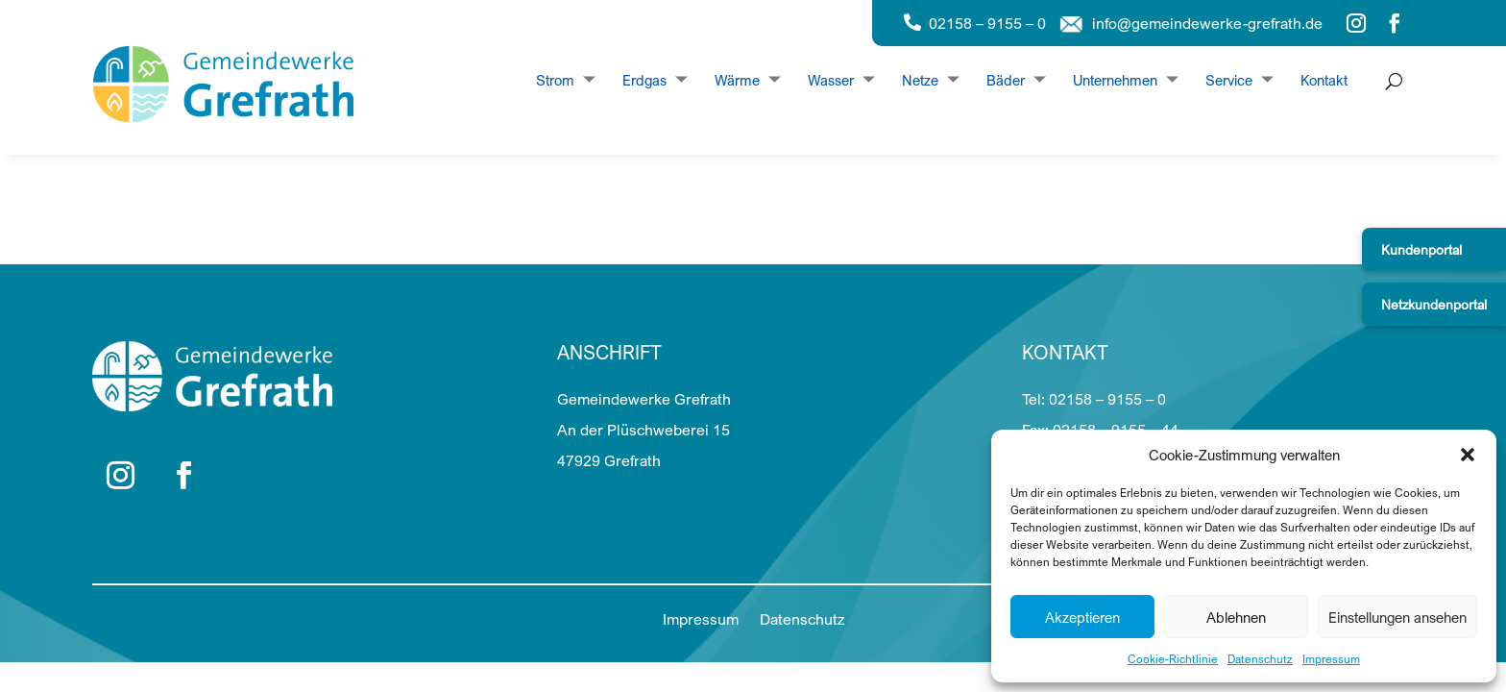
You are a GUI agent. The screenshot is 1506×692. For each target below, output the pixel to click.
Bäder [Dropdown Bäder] (1005, 80)
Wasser (831, 80)
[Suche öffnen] (1389, 81)
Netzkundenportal (1434, 304)
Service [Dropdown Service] (1228, 80)
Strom (555, 80)
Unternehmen (1115, 80)
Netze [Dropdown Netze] (920, 80)
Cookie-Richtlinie (1173, 659)
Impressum (1331, 659)
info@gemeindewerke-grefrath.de (1207, 23)
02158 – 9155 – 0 (987, 23)
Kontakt (1324, 80)
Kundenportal (1421, 249)
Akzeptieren (1082, 617)
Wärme (737, 80)
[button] (1467, 454)
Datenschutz (1260, 659)
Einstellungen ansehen (1397, 617)
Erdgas (644, 80)
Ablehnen (1236, 617)
